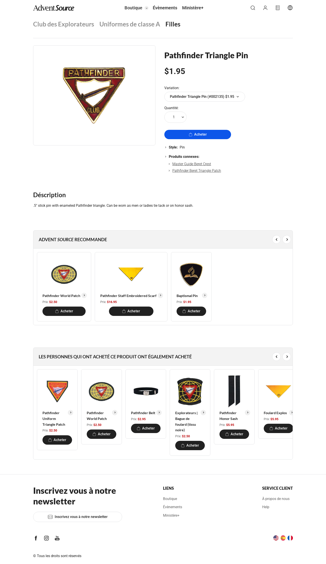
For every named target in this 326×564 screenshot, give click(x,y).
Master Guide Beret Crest (191, 164)
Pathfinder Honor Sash (228, 416)
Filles (172, 24)
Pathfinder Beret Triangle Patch (196, 171)
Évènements (165, 7)
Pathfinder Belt (143, 413)
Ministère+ (192, 7)
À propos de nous (276, 499)
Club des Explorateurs (63, 24)
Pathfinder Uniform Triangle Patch (53, 418)
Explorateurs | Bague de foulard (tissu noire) (186, 421)
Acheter (198, 134)
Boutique (133, 7)
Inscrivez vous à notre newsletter (78, 517)
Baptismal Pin (187, 295)
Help (265, 507)
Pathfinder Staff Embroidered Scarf (128, 295)
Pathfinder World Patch (61, 295)
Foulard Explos (275, 413)
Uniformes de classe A (129, 24)
